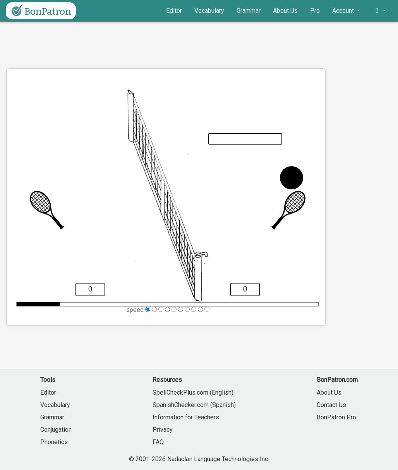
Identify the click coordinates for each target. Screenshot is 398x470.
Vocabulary (209, 10)
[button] (379, 11)
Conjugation (56, 429)
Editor (174, 10)
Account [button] (343, 10)
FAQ (158, 442)
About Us (285, 10)
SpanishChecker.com (181, 405)
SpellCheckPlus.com (180, 392)
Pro (315, 10)
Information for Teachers (186, 417)
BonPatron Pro (336, 417)
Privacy (163, 429)
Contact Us (331, 405)
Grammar (249, 10)
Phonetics (54, 442)
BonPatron (40, 11)
